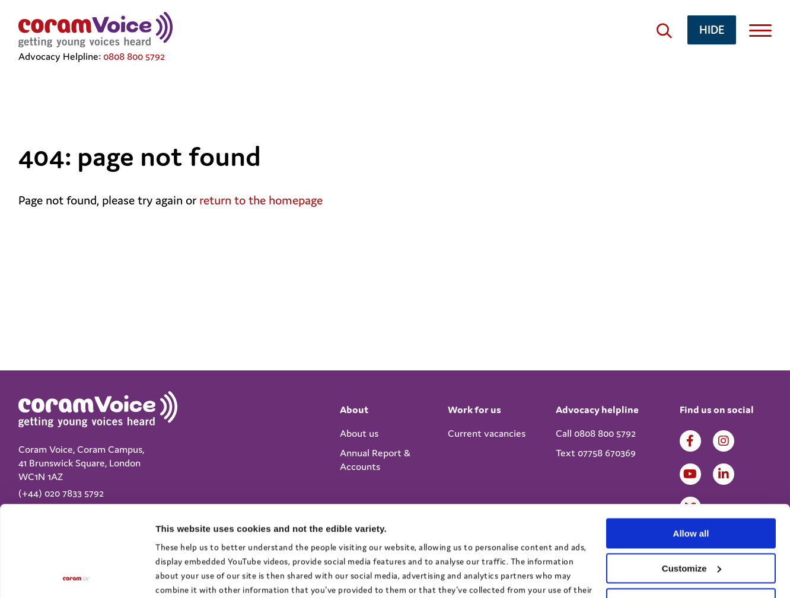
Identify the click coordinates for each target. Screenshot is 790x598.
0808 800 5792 (134, 56)
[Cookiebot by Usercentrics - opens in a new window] (77, 575)
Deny (691, 512)
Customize (691, 478)
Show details (183, 575)
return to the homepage (261, 200)
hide (711, 29)
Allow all (691, 443)
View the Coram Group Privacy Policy (228, 542)
